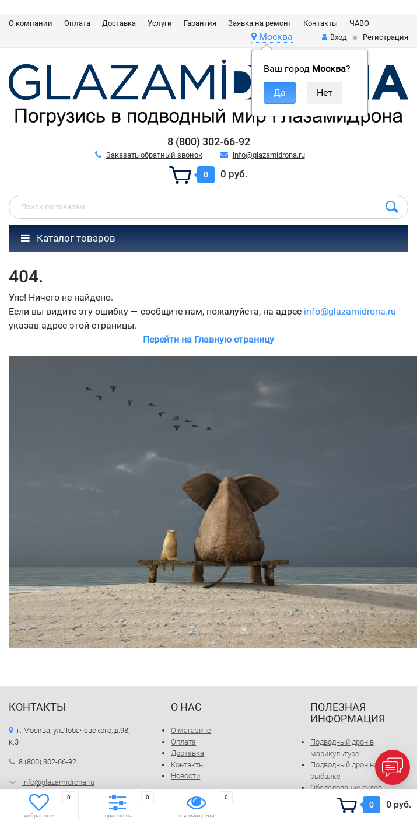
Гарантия (200, 23)
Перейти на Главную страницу (208, 339)
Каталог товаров (68, 238)
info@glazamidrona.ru (269, 155)
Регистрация (385, 37)
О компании (30, 23)
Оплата (77, 23)
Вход (334, 37)
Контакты (320, 23)
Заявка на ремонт (260, 23)
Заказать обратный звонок (154, 155)
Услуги (160, 23)
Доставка (119, 23)
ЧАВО (359, 23)
